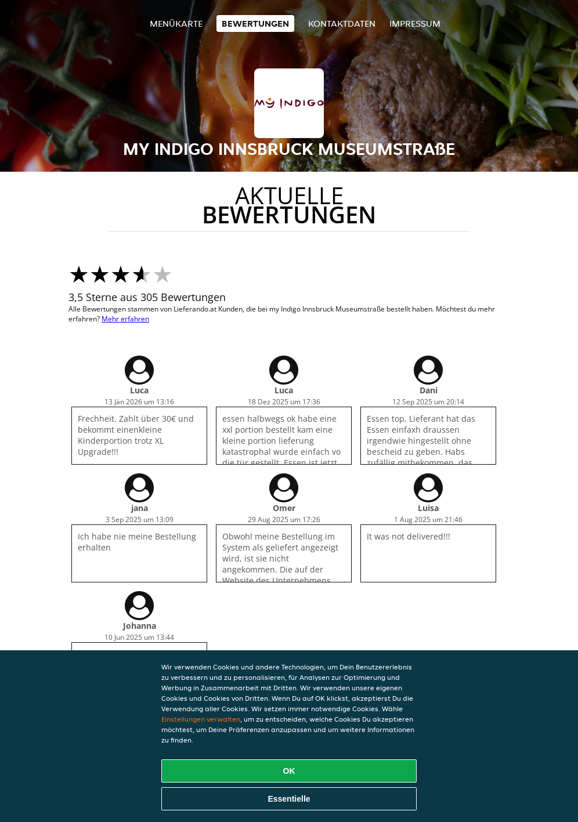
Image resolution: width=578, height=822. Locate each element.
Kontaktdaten (341, 23)
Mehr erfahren (125, 319)
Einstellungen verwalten (200, 719)
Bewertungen (255, 23)
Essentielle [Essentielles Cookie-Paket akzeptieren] (289, 798)
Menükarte (176, 23)
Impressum (414, 23)
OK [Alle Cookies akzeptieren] (289, 771)
